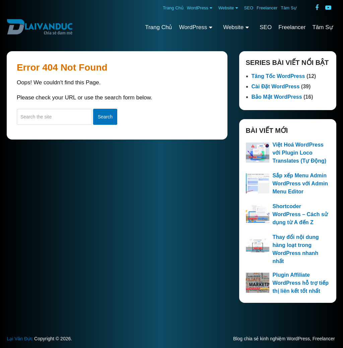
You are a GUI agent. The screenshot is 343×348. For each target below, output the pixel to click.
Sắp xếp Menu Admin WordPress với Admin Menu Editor (300, 183)
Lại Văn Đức (20, 338)
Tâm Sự (288, 7)
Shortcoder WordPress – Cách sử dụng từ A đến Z (300, 214)
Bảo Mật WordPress (277, 97)
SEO (248, 7)
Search (105, 116)
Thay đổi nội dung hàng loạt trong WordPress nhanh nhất (296, 249)
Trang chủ (173, 7)
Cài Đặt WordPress (276, 86)
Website (226, 7)
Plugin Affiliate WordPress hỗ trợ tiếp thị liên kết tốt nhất (301, 283)
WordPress (197, 7)
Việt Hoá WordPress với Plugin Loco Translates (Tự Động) (300, 153)
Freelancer (267, 7)
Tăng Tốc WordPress (278, 76)
